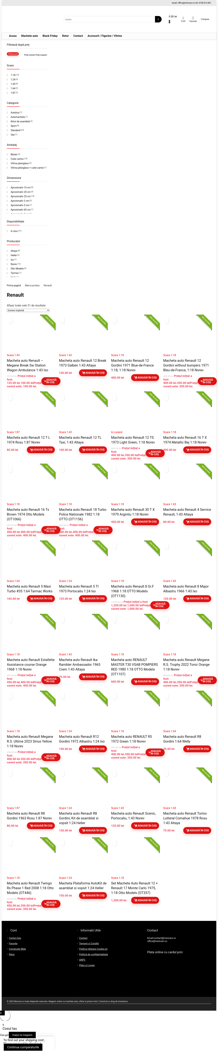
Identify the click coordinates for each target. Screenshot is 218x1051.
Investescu (123, 1001)
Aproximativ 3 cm (20, 200)
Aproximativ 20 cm (21, 192)
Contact (78, 35)
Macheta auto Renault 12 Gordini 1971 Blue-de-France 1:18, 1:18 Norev (132, 365)
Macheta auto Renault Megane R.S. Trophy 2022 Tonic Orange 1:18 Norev (186, 664)
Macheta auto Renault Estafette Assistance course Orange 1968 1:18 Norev (30, 664)
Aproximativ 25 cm (21, 196)
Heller (14, 255)
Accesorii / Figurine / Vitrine (105, 35)
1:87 (13, 92)
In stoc (14, 231)
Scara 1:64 (13, 581)
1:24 (13, 79)
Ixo (12, 259)
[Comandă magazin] (28, 310)
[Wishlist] (193, 18)
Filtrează (13, 53)
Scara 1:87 (13, 432)
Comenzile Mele (17, 949)
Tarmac (15, 273)
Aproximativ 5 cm (20, 205)
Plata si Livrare (87, 965)
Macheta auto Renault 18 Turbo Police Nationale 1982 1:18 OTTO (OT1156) (82, 514)
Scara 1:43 (13, 355)
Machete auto (29, 35)
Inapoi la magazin (22, 1035)
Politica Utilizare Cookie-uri (93, 949)
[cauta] (158, 19)
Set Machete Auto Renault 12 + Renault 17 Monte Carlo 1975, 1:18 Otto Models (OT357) (134, 888)
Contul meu (15, 938)
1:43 (13, 84)
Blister (14, 154)
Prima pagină (14, 285)
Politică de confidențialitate (93, 954)
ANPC (82, 960)
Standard (15, 130)
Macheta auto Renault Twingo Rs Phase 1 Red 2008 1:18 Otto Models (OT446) (30, 888)
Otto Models (17, 268)
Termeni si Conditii (89, 943)
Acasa (13, 35)
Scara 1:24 (65, 581)
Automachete (18, 117)
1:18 (13, 75)
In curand (116, 432)
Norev (14, 264)
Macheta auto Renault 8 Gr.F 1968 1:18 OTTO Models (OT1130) (132, 591)
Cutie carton (17, 159)
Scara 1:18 (117, 355)
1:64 (13, 88)
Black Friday (50, 35)
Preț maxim (41, 55)
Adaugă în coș (50, 381)
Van (13, 134)
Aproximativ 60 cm (21, 209)
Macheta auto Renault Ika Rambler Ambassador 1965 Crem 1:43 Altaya (79, 664)
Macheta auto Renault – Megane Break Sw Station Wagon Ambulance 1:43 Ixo (27, 365)
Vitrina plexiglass (20, 163)
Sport (14, 125)
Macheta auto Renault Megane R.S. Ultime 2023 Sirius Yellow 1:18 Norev (30, 741)
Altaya (14, 251)
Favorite (13, 943)
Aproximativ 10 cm (21, 187)
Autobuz (15, 112)
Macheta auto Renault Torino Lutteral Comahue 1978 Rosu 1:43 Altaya (185, 818)
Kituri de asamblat (20, 121)
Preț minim (29, 55)
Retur (65, 35)
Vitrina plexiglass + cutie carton (27, 167)
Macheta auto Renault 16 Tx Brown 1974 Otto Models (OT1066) (28, 514)
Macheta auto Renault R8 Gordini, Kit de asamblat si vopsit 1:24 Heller (78, 818)
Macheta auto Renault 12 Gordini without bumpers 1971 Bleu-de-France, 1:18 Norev (186, 365)
